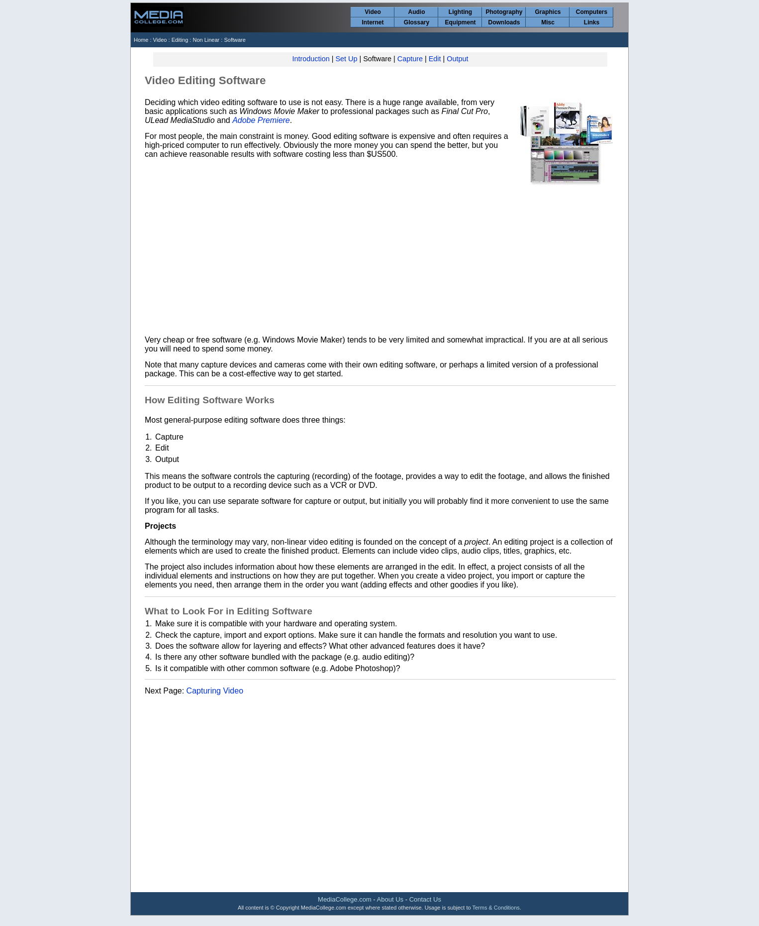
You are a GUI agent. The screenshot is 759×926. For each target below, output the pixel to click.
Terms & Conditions (495, 908)
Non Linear (206, 40)
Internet (372, 22)
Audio (416, 11)
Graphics (548, 11)
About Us (390, 899)
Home (141, 40)
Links (591, 22)
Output (457, 59)
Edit (435, 59)
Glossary (416, 22)
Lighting (460, 11)
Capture (410, 59)
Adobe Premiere (261, 120)
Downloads (504, 22)
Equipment (460, 22)
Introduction (311, 59)
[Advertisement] (380, 259)
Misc (548, 22)
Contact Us (425, 899)
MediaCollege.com (345, 899)
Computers (591, 11)
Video (372, 11)
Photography (504, 11)
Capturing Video (215, 691)
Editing (180, 40)
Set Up (346, 59)
